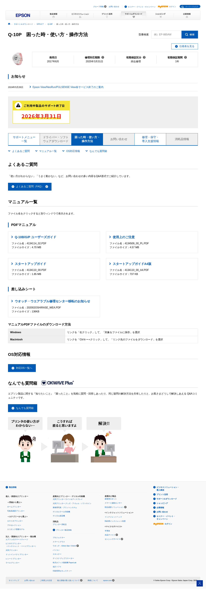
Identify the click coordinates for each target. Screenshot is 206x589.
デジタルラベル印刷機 (61, 512)
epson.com (107, 580)
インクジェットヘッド (113, 517)
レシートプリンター (13, 559)
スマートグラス (59, 542)
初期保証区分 (136, 57)
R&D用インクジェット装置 (115, 521)
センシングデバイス (112, 539)
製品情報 (12, 487)
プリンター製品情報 (64, 530)
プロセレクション (14, 525)
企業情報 (160, 508)
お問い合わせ (114, 7)
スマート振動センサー (113, 503)
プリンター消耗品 (60, 524)
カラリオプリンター (15, 521)
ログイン (167, 7)
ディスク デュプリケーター (63, 558)
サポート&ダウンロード (167, 499)
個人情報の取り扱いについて (69, 580)
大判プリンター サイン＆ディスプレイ (68, 499)
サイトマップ (14, 580)
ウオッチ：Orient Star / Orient (64, 546)
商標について (93, 580)
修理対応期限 (94, 57)
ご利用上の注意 (46, 580)
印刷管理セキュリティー (62, 571)
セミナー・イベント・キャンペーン (141, 7)
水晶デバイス (110, 535)
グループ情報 (98, 7)
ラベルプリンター (12, 563)
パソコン (56, 550)
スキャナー (57, 554)
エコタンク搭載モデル (15, 529)
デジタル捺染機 (59, 516)
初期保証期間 (177, 57)
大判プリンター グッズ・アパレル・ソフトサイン (72, 503)
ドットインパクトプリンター (17, 555)
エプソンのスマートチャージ (17, 539)
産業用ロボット (111, 499)
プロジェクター (59, 538)
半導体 (107, 531)
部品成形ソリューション (114, 507)
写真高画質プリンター (15, 511)
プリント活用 (162, 495)
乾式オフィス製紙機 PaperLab (64, 563)
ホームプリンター (14, 507)
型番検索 (144, 34)
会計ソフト (57, 567)
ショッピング (162, 503)
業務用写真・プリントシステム (65, 508)
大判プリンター (12, 550)
